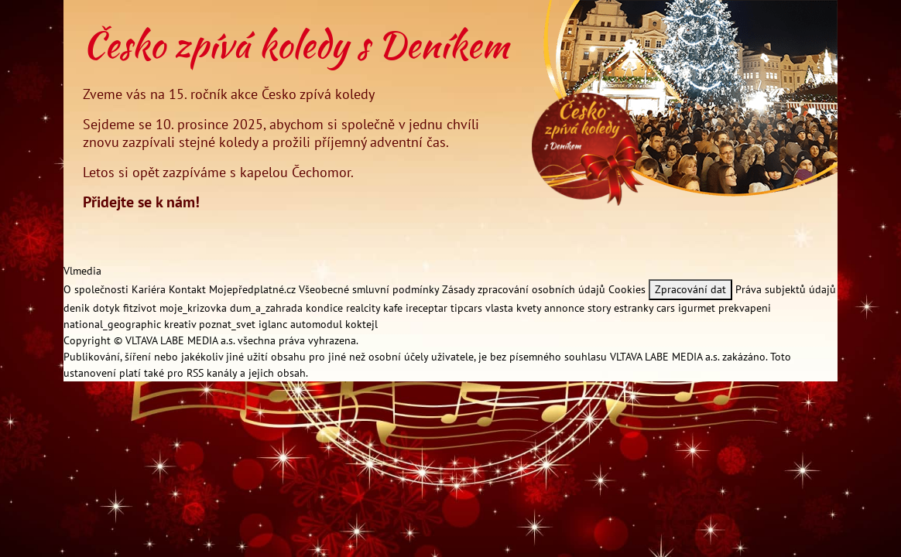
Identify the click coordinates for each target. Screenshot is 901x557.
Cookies (627, 289)
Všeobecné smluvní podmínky (369, 289)
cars (667, 308)
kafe (394, 308)
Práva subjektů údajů (785, 289)
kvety (530, 308)
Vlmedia (82, 271)
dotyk (108, 308)
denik (78, 308)
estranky (635, 308)
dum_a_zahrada (268, 308)
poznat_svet (229, 324)
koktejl (361, 324)
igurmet (698, 308)
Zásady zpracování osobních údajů (523, 289)
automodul (317, 324)
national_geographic (113, 324)
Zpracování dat (690, 289)
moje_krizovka (194, 308)
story (601, 308)
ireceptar (428, 308)
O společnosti (95, 289)
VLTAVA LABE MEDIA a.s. (180, 340)
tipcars (467, 308)
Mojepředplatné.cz (252, 289)
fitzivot (141, 308)
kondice (326, 308)
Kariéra (149, 289)
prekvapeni (744, 308)
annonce (566, 308)
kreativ (181, 324)
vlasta (500, 308)
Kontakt (187, 289)
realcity (364, 308)
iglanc (274, 324)
